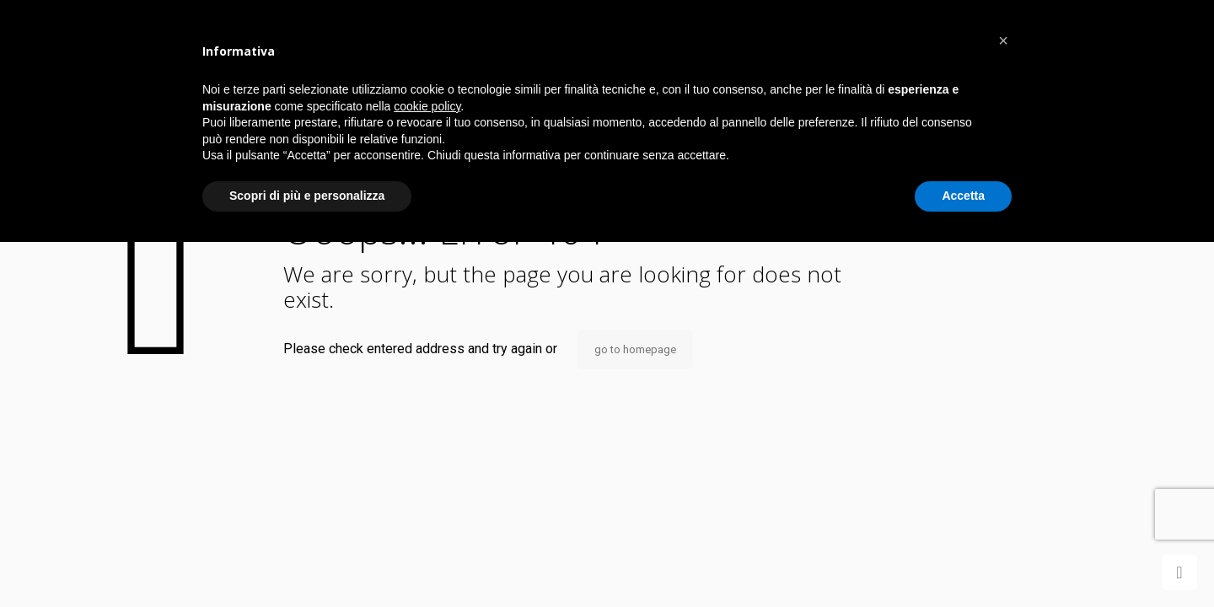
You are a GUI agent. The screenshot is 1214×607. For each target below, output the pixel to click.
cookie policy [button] (427, 106)
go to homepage (635, 349)
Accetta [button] (963, 195)
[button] (1003, 40)
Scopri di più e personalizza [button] (306, 195)
